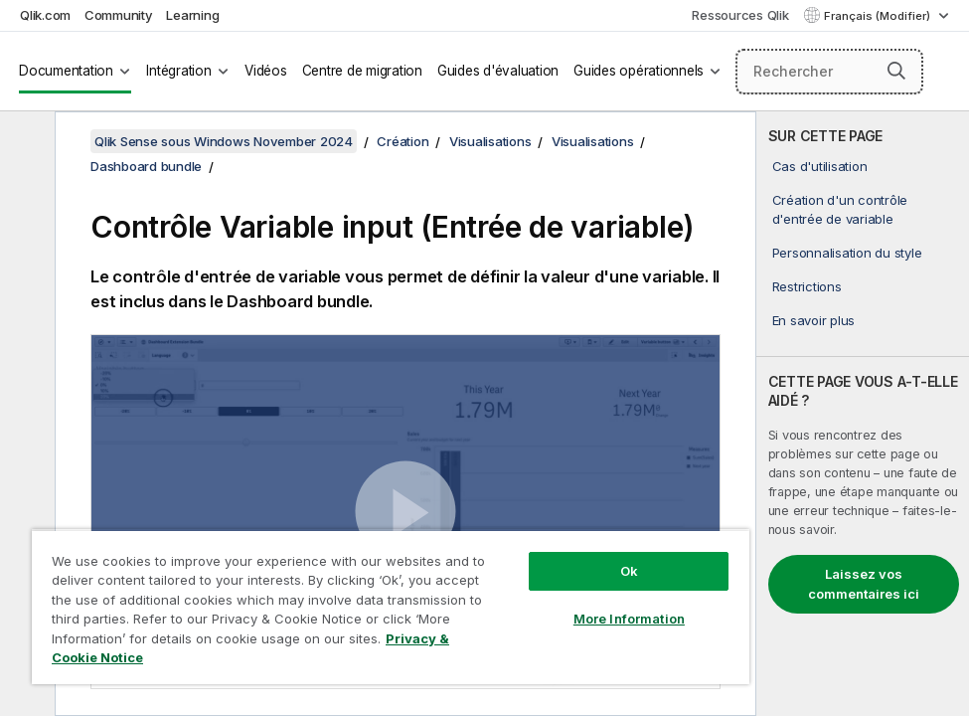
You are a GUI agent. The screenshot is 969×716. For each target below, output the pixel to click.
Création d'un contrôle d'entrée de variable (840, 209)
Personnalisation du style (847, 253)
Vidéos (265, 71)
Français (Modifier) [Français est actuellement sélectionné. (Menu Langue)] (878, 16)
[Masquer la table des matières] (25, 142)
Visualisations (490, 141)
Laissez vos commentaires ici (863, 584)
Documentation (66, 71)
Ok (629, 571)
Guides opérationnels (638, 71)
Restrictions (807, 286)
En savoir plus (814, 320)
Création (402, 141)
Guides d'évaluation (498, 71)
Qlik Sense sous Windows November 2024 (223, 141)
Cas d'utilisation (820, 166)
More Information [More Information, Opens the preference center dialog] (629, 618)
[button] (896, 71)
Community (118, 15)
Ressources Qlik (740, 15)
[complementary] (862, 413)
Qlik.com (45, 15)
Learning (192, 15)
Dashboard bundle (146, 166)
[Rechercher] (829, 71)
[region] (390, 606)
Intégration (178, 71)
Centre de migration (362, 71)
